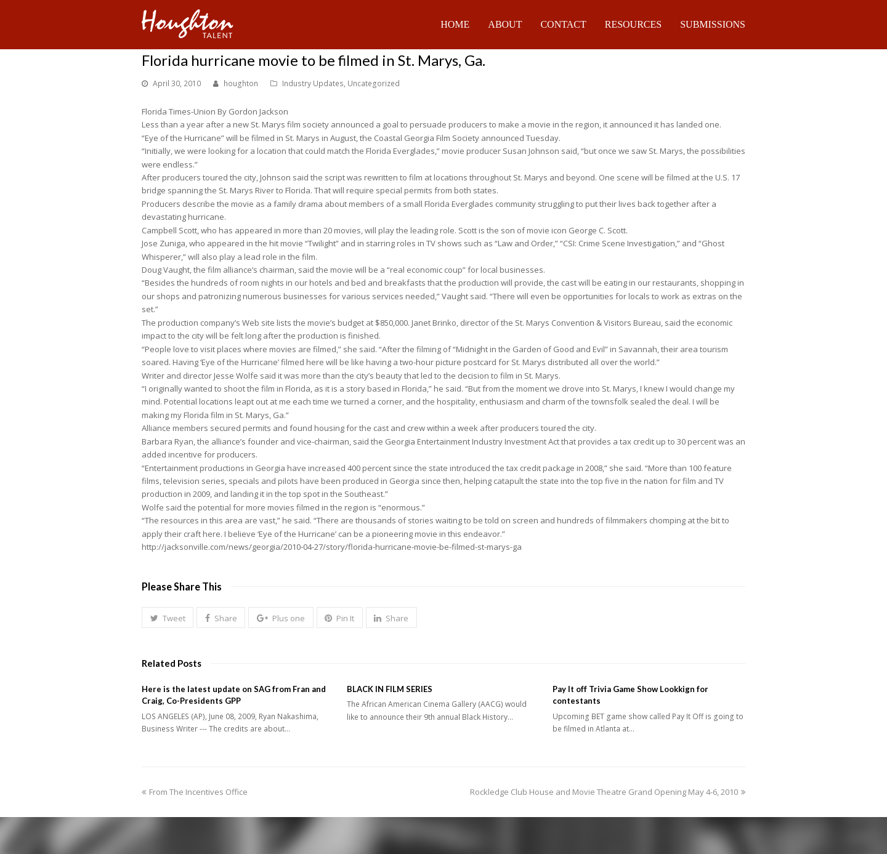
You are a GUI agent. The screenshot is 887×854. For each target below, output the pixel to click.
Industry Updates (313, 83)
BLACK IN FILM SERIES (389, 689)
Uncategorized (373, 83)
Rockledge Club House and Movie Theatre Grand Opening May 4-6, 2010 (607, 791)
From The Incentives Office (195, 791)
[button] (167, 617)
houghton (241, 83)
